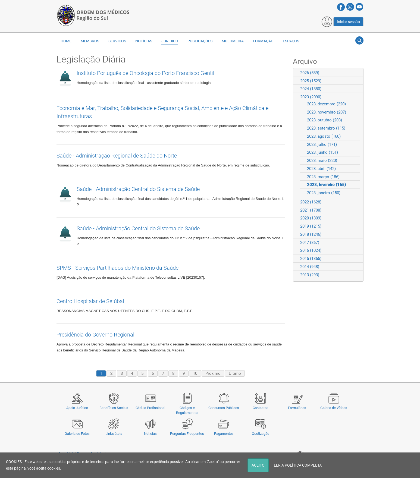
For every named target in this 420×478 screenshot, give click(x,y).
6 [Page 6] (153, 373)
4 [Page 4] (132, 373)
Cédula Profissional (150, 408)
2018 (310, 234)
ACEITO (258, 465)
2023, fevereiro (326, 184)
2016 (310, 250)
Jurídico (169, 41)
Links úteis (113, 434)
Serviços (117, 41)
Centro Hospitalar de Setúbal (90, 301)
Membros (90, 41)
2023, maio (322, 160)
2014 (309, 266)
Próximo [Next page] (213, 373)
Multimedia (233, 41)
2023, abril (321, 168)
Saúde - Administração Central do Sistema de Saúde (138, 189)
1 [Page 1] (101, 373)
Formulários (297, 408)
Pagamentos (224, 434)
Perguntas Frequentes (187, 434)
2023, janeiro (323, 192)
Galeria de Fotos (77, 434)
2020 (310, 218)
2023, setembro (326, 128)
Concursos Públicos (223, 408)
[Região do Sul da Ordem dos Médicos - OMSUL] (93, 14)
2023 (310, 97)
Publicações (199, 41)
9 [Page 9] (184, 373)
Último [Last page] (235, 373)
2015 (310, 258)
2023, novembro (326, 112)
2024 (310, 88)
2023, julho (322, 144)
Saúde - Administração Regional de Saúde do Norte (117, 155)
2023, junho (322, 152)
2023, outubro (324, 120)
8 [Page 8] (173, 373)
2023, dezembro (326, 104)
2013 (309, 274)
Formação (263, 41)
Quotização (260, 434)
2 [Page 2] (111, 373)
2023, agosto (324, 136)
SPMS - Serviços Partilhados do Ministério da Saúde (117, 268)
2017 (309, 242)
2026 (309, 72)
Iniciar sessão (348, 22)
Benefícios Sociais (113, 408)
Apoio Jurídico (77, 408)
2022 (310, 202)
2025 (310, 80)
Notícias (150, 434)
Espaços (291, 41)
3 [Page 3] (122, 373)
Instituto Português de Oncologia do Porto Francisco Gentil (145, 73)
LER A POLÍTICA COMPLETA (298, 465)
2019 (310, 226)
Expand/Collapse (357, 72)
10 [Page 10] (195, 373)
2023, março (323, 176)
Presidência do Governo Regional (95, 334)
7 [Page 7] (163, 373)
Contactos (260, 408)
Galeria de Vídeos (333, 408)
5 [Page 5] (142, 373)
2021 (310, 210)
